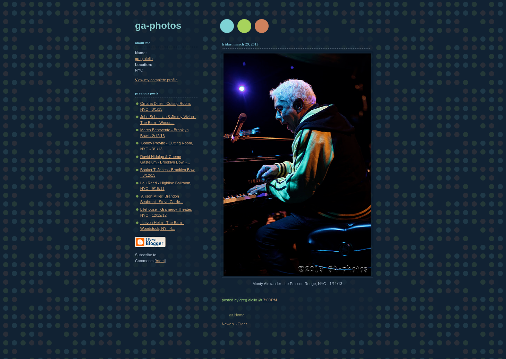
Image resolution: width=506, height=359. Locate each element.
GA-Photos (158, 25)
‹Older (241, 324)
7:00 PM (270, 300)
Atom (160, 261)
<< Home (236, 315)
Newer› (228, 324)
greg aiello (144, 59)
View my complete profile (156, 80)
